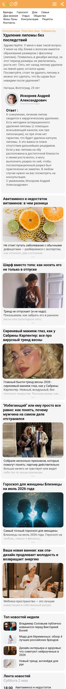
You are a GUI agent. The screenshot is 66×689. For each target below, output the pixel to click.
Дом (34, 12)
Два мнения (10, 15)
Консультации (29, 19)
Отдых (26, 15)
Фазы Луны (10, 19)
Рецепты (47, 19)
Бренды (8, 12)
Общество (40, 15)
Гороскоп (22, 12)
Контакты (9, 22)
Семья (45, 12)
